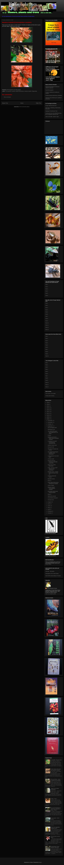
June (49, 505)
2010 (48, 415)
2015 (48, 406)
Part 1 (46, 284)
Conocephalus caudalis (10, 91)
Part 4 (46, 291)
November (50, 422)
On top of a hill (51, 447)
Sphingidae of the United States (52, 573)
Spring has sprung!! (52, 496)
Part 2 (46, 286)
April (49, 509)
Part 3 (46, 288)
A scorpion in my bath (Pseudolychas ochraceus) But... (52, 442)
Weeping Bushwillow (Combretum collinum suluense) (52, 87)
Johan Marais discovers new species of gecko (56, 770)
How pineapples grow (52, 427)
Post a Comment (7, 97)
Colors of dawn (51, 485)
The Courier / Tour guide (50, 393)
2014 (48, 407)
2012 (48, 411)
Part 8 (46, 318)
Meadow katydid (27, 91)
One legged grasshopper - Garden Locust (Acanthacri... (53, 453)
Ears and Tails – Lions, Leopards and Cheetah (55, 780)
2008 (48, 418)
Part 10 (46, 322)
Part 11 (46, 325)
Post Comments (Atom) (24, 106)
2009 (48, 417)
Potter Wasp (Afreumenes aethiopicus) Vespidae (53, 483)
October (50, 424)
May (49, 507)
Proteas (49, 435)
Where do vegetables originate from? (55, 828)
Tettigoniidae (34, 91)
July (49, 503)
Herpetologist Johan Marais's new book (55, 847)
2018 (48, 404)
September (50, 426)
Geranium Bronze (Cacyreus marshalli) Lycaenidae (52, 462)
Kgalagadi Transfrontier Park (51, 111)
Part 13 (46, 329)
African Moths (48, 564)
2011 (48, 413)
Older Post (38, 103)
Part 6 (46, 295)
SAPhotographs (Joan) (52, 588)
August (49, 502)
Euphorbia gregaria (49, 90)
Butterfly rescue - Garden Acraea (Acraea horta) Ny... (53, 473)
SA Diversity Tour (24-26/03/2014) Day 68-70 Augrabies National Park (53, 114)
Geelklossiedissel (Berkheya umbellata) (53, 95)
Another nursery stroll (52, 445)
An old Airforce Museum (53, 497)
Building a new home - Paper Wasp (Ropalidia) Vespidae (53, 438)
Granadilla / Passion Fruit (56, 760)
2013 (48, 409)
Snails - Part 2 (54, 798)
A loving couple (51, 458)
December (50, 420)
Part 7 (46, 316)
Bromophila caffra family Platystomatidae (53, 492)
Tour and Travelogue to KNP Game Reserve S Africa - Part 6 (56, 809)
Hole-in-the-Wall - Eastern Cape (52, 116)
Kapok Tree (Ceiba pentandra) (52, 465)
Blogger (40, 862)
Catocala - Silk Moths (49, 571)
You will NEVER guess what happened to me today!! (53, 432)
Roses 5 (49, 494)
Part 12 (46, 327)
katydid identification (20, 91)
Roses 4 (49, 480)
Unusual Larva (51, 499)
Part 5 (46, 293)
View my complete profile (50, 593)
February (50, 511)
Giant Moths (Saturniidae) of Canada (53, 575)
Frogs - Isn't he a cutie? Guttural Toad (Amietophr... (53, 469)
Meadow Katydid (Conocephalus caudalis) (51, 488)
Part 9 (46, 320)
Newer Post (5, 103)
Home (21, 103)
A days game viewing (49, 395)
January (50, 513)
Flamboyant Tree (51, 429)
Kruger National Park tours (50, 105)
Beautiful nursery (51, 478)
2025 (48, 402)
